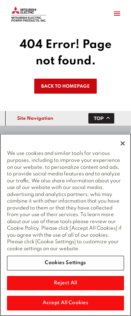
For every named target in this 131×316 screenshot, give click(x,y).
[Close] (122, 143)
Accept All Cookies (65, 303)
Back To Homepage (65, 86)
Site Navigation (35, 118)
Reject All (65, 283)
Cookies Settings (65, 263)
